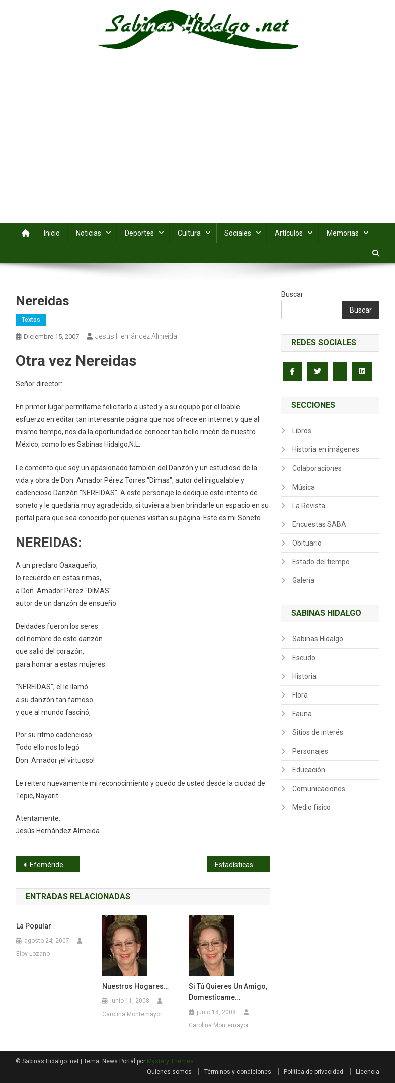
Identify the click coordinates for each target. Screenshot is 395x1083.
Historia (304, 676)
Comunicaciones (318, 789)
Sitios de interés (317, 732)
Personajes (310, 751)
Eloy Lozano (33, 953)
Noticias (88, 233)
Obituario (307, 543)
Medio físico (311, 807)
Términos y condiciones (237, 1071)
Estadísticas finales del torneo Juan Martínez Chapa (242, 865)
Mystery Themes (170, 1061)
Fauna (302, 714)
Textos (31, 319)
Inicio (52, 233)
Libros (301, 431)
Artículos (289, 233)
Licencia (367, 1071)
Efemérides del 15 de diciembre (54, 865)
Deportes (139, 233)
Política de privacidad (313, 1071)
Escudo (303, 658)
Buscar (292, 294)
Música (303, 487)
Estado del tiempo (321, 562)
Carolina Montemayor (132, 1014)
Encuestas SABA (319, 524)
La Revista (308, 506)
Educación (308, 770)
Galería (303, 580)
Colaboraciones (317, 468)
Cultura (189, 233)
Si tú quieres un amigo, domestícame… (228, 991)
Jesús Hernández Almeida (136, 336)
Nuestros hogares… (135, 986)
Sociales (237, 233)
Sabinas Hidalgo (317, 639)
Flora (300, 695)
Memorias (343, 233)
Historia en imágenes (325, 449)
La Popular (33, 926)
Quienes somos (169, 1071)
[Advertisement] (197, 147)
